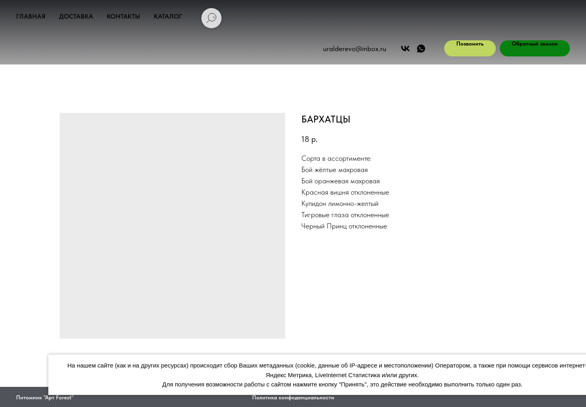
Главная (31, 16)
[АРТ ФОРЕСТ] (421, 49)
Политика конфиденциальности (293, 397)
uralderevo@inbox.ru (354, 48)
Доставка (76, 16)
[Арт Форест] (405, 49)
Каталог (168, 16)
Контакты (123, 16)
